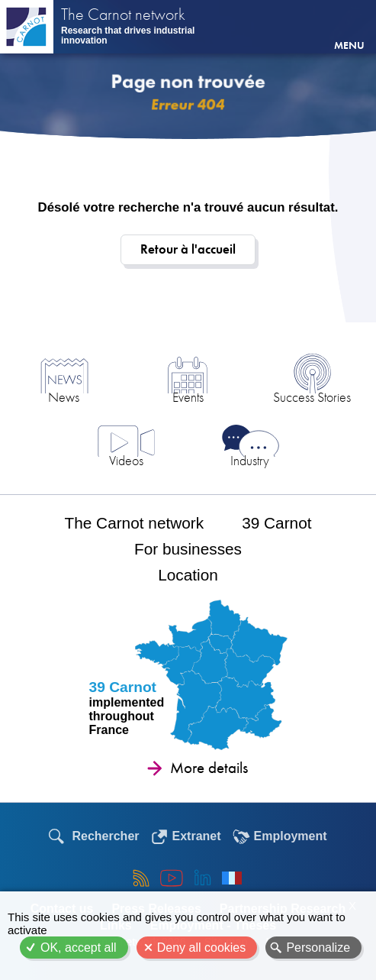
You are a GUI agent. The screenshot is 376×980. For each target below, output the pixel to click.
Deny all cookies (201, 947)
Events (188, 397)
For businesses (188, 549)
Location (188, 575)
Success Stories (312, 397)
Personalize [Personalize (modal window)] (318, 947)
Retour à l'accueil (188, 249)
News (63, 397)
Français (232, 877)
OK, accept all (78, 947)
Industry (249, 460)
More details (209, 768)
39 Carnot (276, 523)
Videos (126, 460)
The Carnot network (123, 16)
